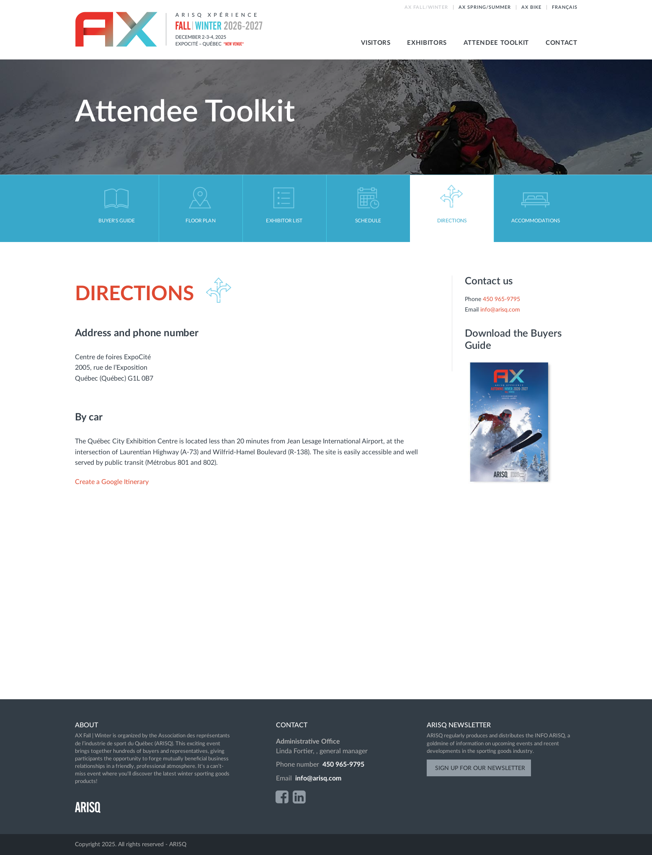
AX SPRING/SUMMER (485, 7)
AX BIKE (531, 7)
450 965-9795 (501, 299)
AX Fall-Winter (169, 29)
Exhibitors (426, 43)
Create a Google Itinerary (112, 482)
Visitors (375, 43)
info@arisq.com (500, 310)
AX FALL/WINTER (426, 7)
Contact (561, 43)
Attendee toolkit (496, 43)
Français (564, 7)
